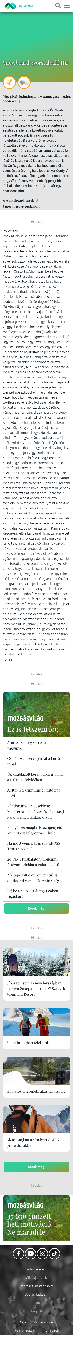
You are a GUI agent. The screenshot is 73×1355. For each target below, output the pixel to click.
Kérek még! (36, 908)
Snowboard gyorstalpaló (21, 206)
